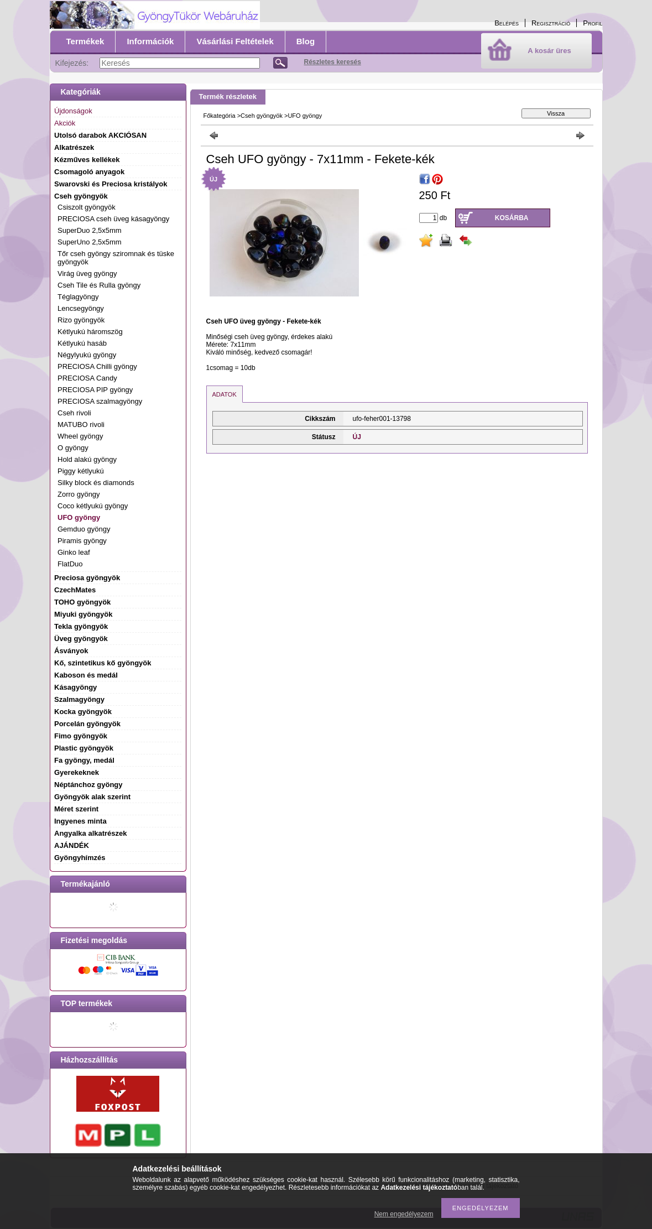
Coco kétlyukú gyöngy (93, 506)
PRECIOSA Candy (87, 378)
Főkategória (220, 115)
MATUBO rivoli (81, 424)
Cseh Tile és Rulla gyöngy (99, 285)
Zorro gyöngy (79, 494)
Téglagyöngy (78, 297)
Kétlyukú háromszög (90, 331)
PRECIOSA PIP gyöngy (95, 390)
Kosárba (512, 218)
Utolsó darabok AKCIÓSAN (100, 135)
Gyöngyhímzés (79, 857)
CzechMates (75, 590)
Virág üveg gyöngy (87, 273)
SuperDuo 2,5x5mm (90, 230)
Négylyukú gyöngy (87, 355)
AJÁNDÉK (71, 845)
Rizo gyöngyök (81, 320)
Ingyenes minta (80, 821)
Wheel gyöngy (80, 436)
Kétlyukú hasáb (82, 343)
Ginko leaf (74, 552)
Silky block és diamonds (96, 482)
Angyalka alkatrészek (90, 833)
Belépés (506, 23)
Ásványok (71, 651)
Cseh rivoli (74, 413)
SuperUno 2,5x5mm (90, 242)
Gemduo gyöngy (84, 529)
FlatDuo (70, 564)
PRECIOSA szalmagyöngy (100, 401)
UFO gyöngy (79, 517)
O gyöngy (73, 448)
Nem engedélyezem (404, 1214)
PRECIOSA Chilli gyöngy (97, 366)
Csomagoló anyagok (89, 172)
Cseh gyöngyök (262, 115)
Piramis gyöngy (82, 541)
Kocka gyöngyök (83, 711)
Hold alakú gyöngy (87, 459)
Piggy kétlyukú (81, 471)
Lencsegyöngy (81, 308)
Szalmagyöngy (79, 699)
